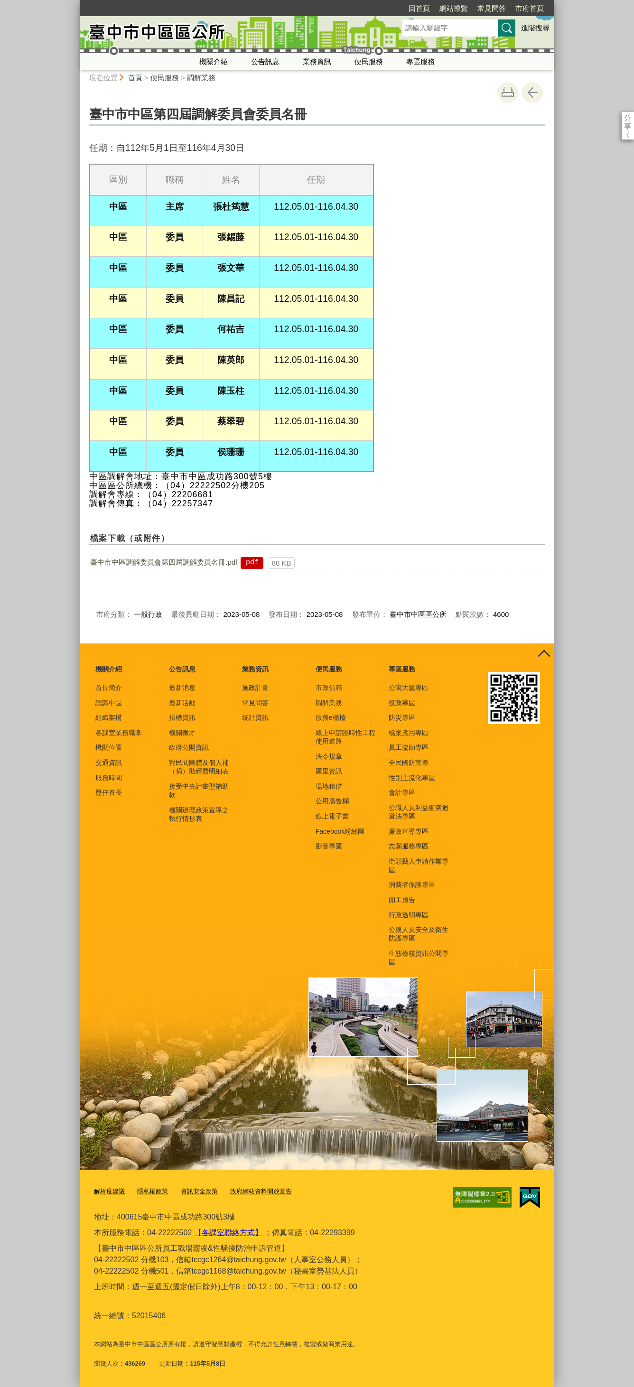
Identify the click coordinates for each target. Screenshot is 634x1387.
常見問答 (437, 8)
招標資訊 (182, 717)
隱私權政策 (152, 1191)
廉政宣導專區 (409, 831)
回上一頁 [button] (532, 92)
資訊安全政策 (199, 1191)
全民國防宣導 (409, 762)
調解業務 (201, 78)
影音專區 (329, 846)
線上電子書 (332, 816)
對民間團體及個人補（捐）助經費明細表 (199, 767)
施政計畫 (255, 687)
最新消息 (182, 687)
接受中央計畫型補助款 (199, 790)
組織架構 (108, 717)
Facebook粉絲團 (340, 831)
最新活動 (182, 703)
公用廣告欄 (332, 801)
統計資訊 (255, 717)
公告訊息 (265, 61)
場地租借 (329, 786)
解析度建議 (109, 1191)
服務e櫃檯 (331, 717)
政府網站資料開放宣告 (261, 1191)
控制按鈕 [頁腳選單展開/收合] (543, 653)
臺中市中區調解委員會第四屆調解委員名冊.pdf (163, 562)
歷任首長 (108, 792)
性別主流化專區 (412, 778)
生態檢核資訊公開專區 (418, 957)
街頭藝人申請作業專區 (418, 865)
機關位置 (108, 747)
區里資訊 (329, 771)
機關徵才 (182, 732)
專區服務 (420, 61)
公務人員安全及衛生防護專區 (418, 934)
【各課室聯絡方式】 (228, 1233)
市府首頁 (475, 8)
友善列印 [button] (507, 92)
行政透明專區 (409, 915)
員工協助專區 (409, 747)
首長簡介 (108, 687)
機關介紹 (213, 61)
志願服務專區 (409, 846)
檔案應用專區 (409, 732)
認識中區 (108, 703)
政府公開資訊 (189, 747)
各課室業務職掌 (118, 732)
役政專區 (402, 703)
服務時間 (108, 778)
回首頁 (364, 8)
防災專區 (402, 717)
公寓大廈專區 (409, 687)
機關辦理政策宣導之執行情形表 (199, 814)
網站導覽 (399, 8)
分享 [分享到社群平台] (627, 117)
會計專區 (402, 792)
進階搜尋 (535, 28)
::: (76, 4)
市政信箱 (329, 687)
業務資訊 (317, 61)
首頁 (135, 78)
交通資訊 (108, 762)
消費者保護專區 (412, 884)
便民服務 (368, 61)
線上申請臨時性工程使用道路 (345, 737)
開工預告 (402, 899)
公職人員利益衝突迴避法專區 (418, 812)
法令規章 (329, 756)
